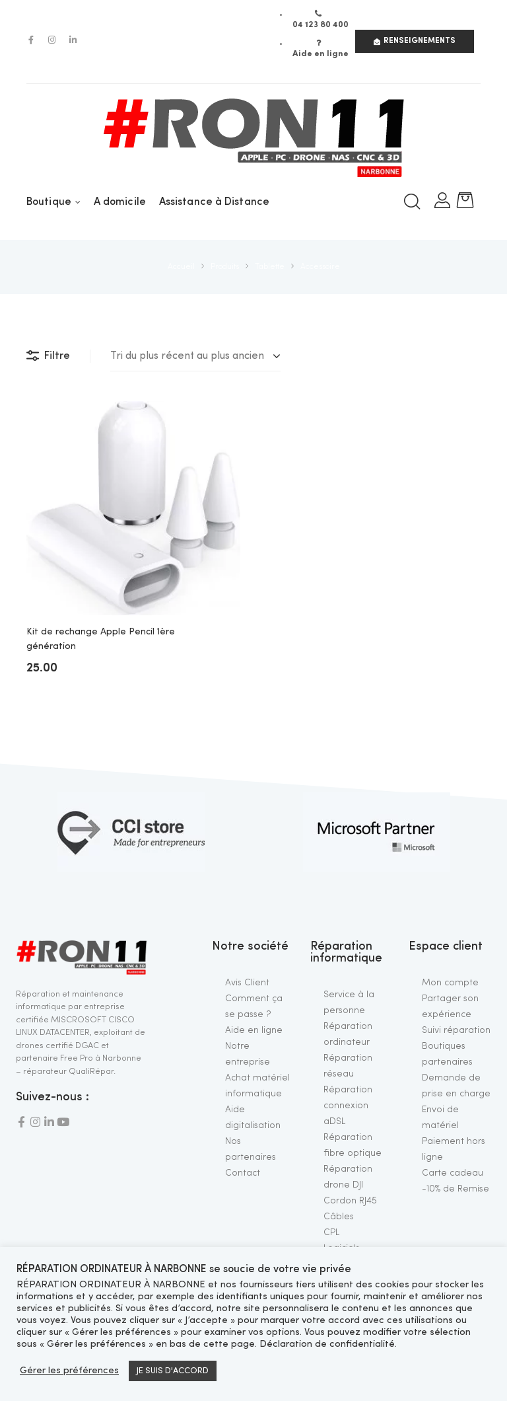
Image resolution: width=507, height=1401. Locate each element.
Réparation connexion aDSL (347, 1105)
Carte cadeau (452, 1173)
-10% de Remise (455, 1188)
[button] (414, 41)
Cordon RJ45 (350, 1200)
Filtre (48, 356)
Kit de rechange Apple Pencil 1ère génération (100, 639)
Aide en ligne (254, 1030)
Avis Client (247, 982)
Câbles (338, 1216)
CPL (331, 1232)
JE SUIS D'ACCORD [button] (173, 1371)
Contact (242, 1173)
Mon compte (450, 982)
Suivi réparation (456, 1030)
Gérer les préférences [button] (69, 1371)
